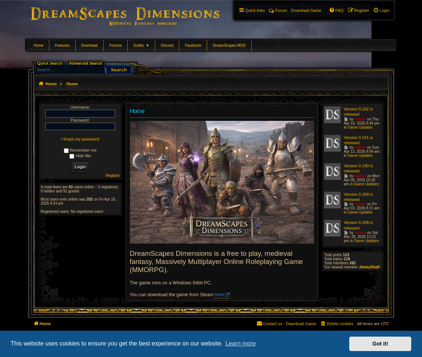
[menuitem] (381, 10)
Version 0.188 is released (358, 225)
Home (39, 45)
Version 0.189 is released (358, 197)
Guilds (141, 45)
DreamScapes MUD (229, 45)
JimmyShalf (369, 267)
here (219, 294)
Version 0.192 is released (358, 111)
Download (89, 45)
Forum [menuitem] (278, 10)
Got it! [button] (380, 344)
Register (113, 175)
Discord (167, 45)
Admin (360, 119)
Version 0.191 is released (358, 140)
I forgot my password (80, 139)
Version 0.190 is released (358, 168)
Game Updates (360, 127)
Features (62, 45)
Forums (115, 45)
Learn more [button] (240, 343)
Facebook (193, 45)
